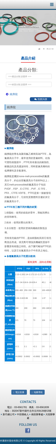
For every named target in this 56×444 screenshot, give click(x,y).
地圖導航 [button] (37, 392)
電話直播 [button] (19, 392)
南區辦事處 (36, 414)
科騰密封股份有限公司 (11, 4)
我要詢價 (40, 99)
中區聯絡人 (22, 414)
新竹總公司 (8, 414)
